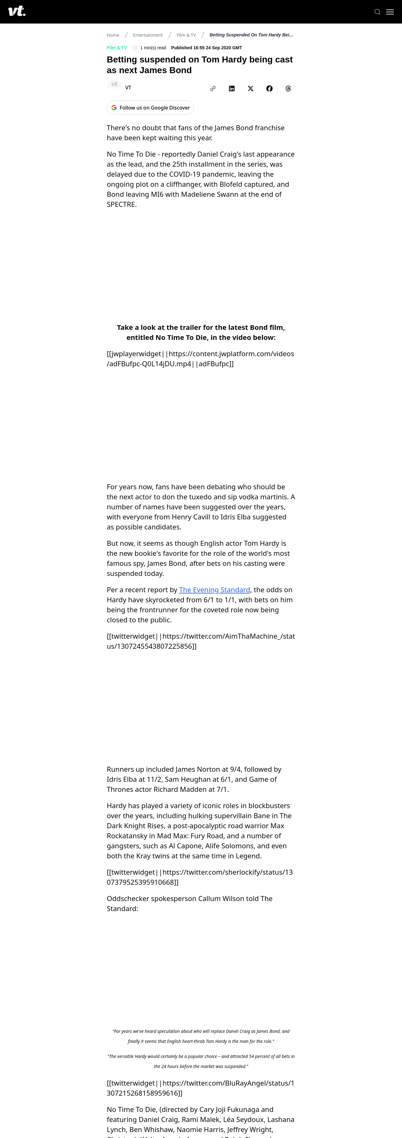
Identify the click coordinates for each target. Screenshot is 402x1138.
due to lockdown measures (163, 864)
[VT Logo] (23, 12)
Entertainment (148, 35)
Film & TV (186, 35)
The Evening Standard (214, 489)
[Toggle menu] (383, 11)
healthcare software (138, 919)
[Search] (370, 12)
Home (113, 35)
